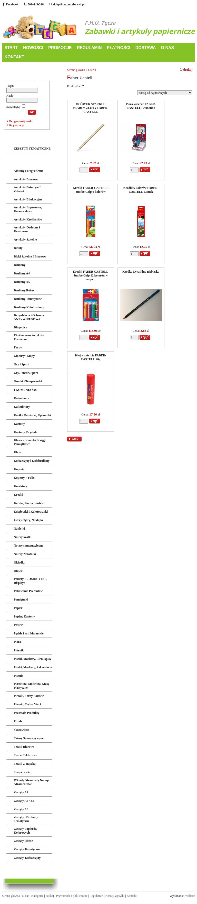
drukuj (186, 69)
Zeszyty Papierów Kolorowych (25, 830)
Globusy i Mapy (24, 356)
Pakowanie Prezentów (28, 591)
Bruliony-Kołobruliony (29, 307)
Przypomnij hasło (20, 121)
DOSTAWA (145, 47)
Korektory (21, 486)
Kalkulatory (22, 407)
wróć (75, 438)
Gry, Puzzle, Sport (26, 373)
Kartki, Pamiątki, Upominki (32, 415)
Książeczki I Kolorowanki (31, 511)
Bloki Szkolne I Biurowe (30, 256)
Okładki (19, 562)
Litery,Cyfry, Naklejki (28, 520)
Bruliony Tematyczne (28, 299)
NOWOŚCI (33, 47)
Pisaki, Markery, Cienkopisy (32, 659)
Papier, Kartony (24, 616)
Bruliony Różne (24, 290)
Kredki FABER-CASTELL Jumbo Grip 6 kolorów (91, 189)
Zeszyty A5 (21, 809)
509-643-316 (34, 4)
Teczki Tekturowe (25, 755)
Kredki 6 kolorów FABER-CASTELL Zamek (141, 189)
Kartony (19, 424)
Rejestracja (16, 125)
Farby (18, 347)
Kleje (17, 452)
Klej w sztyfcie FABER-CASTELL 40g (90, 357)
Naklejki (19, 528)
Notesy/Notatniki (25, 554)
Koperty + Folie (24, 477)
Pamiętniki (21, 599)
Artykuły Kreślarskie (28, 219)
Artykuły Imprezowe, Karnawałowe (28, 209)
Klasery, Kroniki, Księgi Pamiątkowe (30, 442)
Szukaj (50, 896)
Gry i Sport (21, 364)
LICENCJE (16, 869)
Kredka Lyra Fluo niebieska (140, 271)
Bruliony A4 (22, 273)
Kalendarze (21, 398)
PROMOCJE (60, 47)
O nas (25, 896)
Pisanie (18, 676)
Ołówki (18, 571)
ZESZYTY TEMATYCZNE (32, 148)
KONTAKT (14, 57)
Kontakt (132, 896)
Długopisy (20, 327)
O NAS (167, 47)
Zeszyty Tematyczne (27, 849)
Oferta (92, 70)
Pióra (17, 642)
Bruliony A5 (22, 282)
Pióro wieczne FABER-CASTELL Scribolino (141, 106)
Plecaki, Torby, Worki (28, 704)
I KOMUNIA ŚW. (25, 390)
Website (190, 896)
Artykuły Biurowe (26, 179)
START (11, 47)
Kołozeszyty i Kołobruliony (32, 461)
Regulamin (96, 896)
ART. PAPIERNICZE (24, 160)
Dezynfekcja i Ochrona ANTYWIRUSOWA (29, 317)
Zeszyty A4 (21, 792)
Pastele (18, 625)
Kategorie (37, 896)
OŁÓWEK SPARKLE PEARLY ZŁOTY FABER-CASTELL (91, 108)
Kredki (18, 494)
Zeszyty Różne (23, 841)
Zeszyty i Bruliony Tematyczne (26, 819)
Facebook (10, 4)
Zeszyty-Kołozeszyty (27, 858)
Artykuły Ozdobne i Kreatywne (27, 229)
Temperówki (22, 772)
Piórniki (19, 650)
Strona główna (76, 70)
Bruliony (19, 265)
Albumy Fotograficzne (28, 171)
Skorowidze (21, 730)
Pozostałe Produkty (26, 713)
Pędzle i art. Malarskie (29, 633)
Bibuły (18, 248)
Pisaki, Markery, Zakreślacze (33, 667)
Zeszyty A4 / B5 (24, 800)
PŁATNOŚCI (118, 47)
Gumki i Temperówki (28, 381)
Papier (18, 608)
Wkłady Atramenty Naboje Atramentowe (32, 782)
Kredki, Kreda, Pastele (29, 503)
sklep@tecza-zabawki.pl (67, 4)
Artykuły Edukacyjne (28, 199)
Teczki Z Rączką (25, 763)
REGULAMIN (89, 47)
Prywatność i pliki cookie (71, 896)
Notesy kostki (23, 537)
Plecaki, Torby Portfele (29, 696)
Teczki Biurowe (24, 747)
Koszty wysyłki (114, 896)
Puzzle (18, 721)
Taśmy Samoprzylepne (29, 738)
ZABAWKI (15, 138)
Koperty (19, 469)
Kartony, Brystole (25, 432)
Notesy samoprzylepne (28, 545)
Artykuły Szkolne (25, 239)
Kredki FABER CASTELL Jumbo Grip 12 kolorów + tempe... (90, 275)
